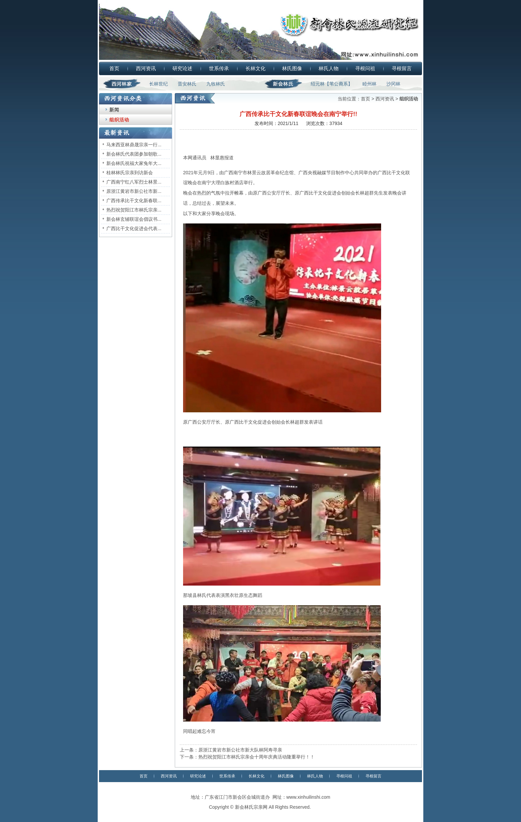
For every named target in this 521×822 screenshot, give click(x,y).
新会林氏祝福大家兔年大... (133, 163)
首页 (114, 68)
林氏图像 (292, 68)
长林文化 (255, 68)
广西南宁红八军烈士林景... (133, 182)
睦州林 (369, 83)
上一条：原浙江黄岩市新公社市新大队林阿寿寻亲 (231, 750)
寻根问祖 (365, 68)
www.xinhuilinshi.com (308, 797)
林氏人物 (329, 68)
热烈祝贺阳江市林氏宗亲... (133, 209)
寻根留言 (402, 68)
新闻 (114, 109)
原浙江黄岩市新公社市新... (133, 191)
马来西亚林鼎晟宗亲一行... (133, 144)
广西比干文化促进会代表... (133, 228)
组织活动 (119, 119)
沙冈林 (393, 83)
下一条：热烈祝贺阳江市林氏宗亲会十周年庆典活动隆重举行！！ (247, 756)
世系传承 (219, 68)
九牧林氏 (215, 83)
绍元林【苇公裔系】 (332, 83)
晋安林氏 (187, 83)
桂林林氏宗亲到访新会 (129, 172)
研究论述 (182, 68)
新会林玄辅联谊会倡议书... (133, 219)
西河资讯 (146, 68)
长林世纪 (158, 83)
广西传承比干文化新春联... (133, 200)
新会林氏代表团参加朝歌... (133, 154)
